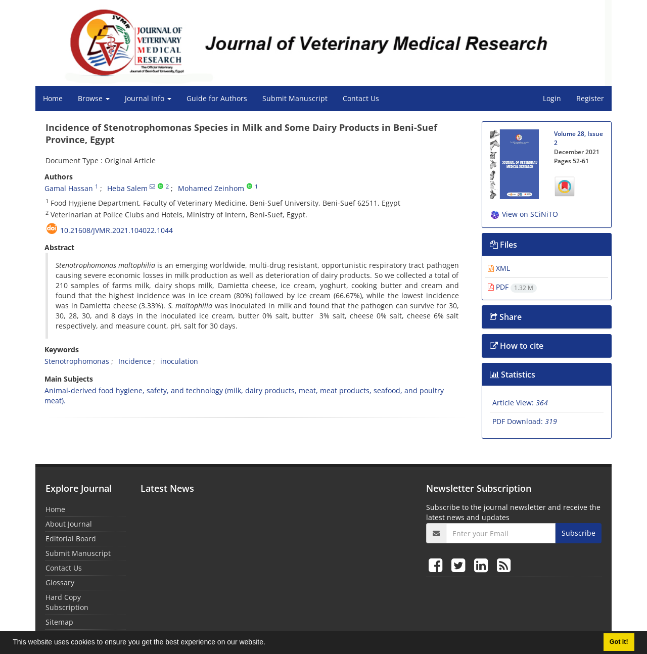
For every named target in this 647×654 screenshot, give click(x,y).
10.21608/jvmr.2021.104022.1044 (116, 230)
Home (53, 98)
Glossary (59, 582)
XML (499, 268)
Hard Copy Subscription (66, 602)
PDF (512, 287)
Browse (94, 98)
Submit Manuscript (295, 98)
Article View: (520, 402)
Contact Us (361, 98)
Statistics (512, 374)
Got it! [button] (619, 641)
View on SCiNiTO (524, 214)
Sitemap (59, 622)
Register (590, 98)
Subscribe (578, 533)
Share (506, 316)
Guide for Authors (217, 98)
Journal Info (148, 98)
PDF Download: (524, 421)
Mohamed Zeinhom (211, 188)
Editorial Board (70, 538)
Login (552, 98)
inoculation (179, 361)
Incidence (134, 361)
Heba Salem (127, 188)
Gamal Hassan (68, 188)
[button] (268, 643)
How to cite (516, 345)
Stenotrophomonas (76, 361)
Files (503, 244)
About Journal (68, 524)
